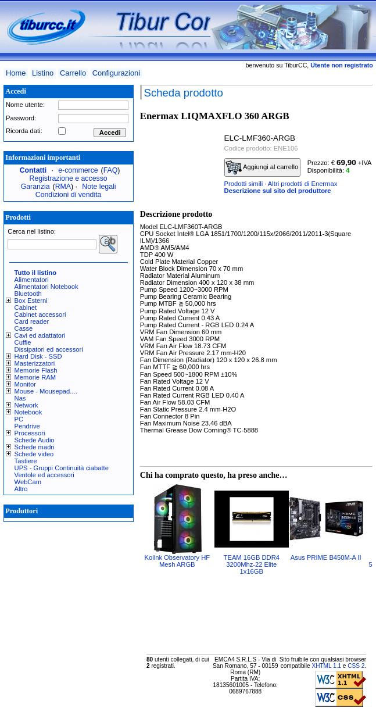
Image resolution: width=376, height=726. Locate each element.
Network (26, 405)
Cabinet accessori (40, 314)
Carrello (73, 73)
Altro (21, 488)
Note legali (99, 187)
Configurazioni (116, 73)
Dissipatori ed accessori (49, 349)
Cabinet (26, 307)
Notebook (28, 412)
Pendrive (27, 426)
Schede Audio (35, 440)
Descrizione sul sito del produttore (277, 190)
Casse (24, 328)
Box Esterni (31, 300)
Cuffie (23, 342)
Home (16, 73)
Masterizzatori (35, 363)
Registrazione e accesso (69, 178)
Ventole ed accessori (44, 474)
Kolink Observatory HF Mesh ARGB (177, 561)
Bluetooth (28, 293)
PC (19, 419)
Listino (42, 73)
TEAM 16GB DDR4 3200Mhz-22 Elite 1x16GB (252, 564)
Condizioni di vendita (68, 195)
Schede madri (35, 447)
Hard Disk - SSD (38, 356)
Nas (20, 398)
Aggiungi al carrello (262, 167)
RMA (63, 187)
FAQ (110, 170)
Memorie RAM (35, 377)
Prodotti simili (243, 183)
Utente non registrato (341, 65)
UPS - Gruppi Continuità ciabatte (62, 467)
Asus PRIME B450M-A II (326, 557)
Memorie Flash (36, 370)
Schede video (34, 453)
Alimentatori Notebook (46, 286)
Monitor (25, 384)
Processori (30, 433)
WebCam (28, 481)
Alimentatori (32, 279)
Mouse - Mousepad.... (46, 391)
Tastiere (26, 460)
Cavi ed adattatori (40, 335)
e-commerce (78, 170)
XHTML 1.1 (326, 666)
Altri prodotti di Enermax (302, 183)
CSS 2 (356, 666)
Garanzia (35, 187)
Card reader (32, 321)
